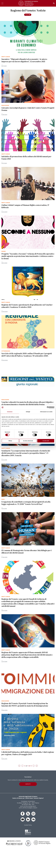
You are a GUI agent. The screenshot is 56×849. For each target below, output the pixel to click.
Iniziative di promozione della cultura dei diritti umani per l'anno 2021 (26, 157)
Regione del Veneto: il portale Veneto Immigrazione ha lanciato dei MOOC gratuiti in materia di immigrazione (24, 704)
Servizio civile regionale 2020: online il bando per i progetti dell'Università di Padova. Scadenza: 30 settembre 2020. (26, 354)
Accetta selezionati (28, 440)
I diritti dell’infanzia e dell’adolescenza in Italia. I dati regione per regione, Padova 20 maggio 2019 (27, 753)
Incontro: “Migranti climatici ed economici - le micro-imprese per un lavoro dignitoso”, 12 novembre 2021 (24, 60)
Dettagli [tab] (28, 411)
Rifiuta (10, 440)
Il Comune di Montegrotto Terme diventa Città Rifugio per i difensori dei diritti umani (26, 551)
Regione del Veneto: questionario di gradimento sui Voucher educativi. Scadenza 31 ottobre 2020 (26, 305)
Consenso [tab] (9, 411)
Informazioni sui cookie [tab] (46, 411)
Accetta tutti (46, 440)
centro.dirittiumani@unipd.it (28, 806)
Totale (27, 14)
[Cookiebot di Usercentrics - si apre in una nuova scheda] (48, 407)
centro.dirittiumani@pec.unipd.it (28, 807)
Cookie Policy (28, 825)
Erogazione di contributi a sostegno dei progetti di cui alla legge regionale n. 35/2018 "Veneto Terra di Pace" (25, 502)
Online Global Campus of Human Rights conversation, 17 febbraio (25, 206)
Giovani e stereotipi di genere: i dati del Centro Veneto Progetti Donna (27, 108)
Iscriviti (28, 784)
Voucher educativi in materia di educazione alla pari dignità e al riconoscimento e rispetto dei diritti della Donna (27, 403)
